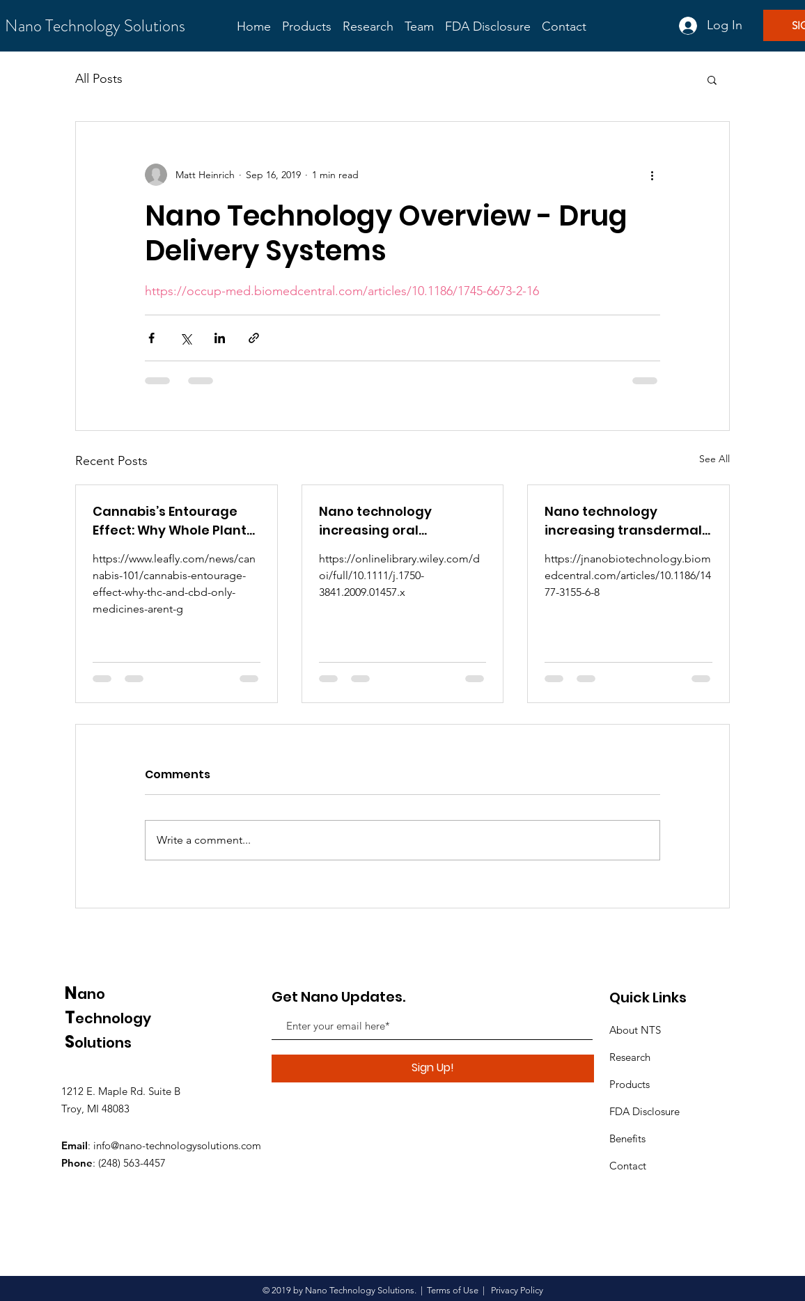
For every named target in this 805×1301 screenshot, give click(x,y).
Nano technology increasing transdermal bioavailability (623, 521)
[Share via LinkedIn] (219, 338)
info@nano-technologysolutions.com (177, 1145)
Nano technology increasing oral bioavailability (375, 521)
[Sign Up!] (433, 1068)
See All (714, 458)
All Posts (99, 78)
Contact (627, 1165)
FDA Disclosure (645, 1111)
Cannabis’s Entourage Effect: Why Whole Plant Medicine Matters (170, 521)
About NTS (635, 1029)
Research (629, 1057)
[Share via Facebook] (151, 338)
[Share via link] (253, 338)
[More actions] (651, 174)
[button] (712, 79)
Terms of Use (452, 1290)
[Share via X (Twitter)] (185, 338)
